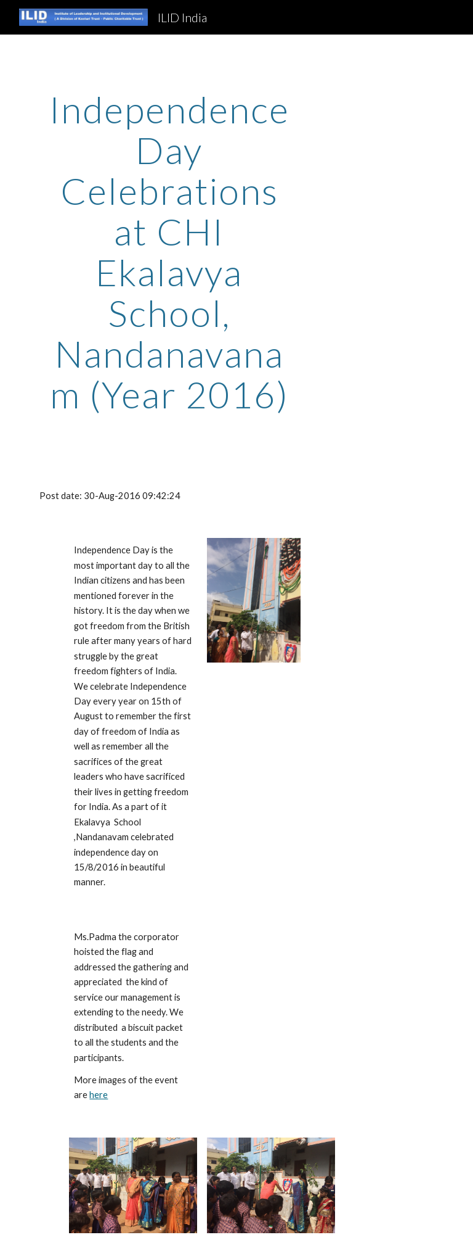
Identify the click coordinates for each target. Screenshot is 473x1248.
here (98, 1094)
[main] (169, 251)
